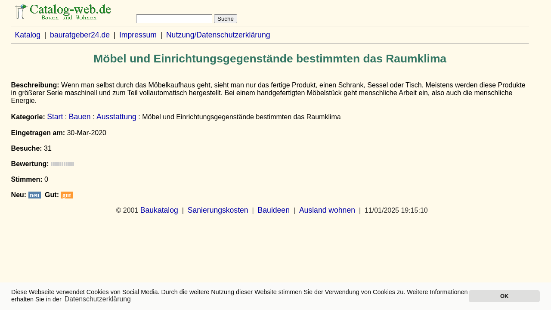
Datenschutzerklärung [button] (98, 299)
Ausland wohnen (327, 210)
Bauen (80, 116)
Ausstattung (116, 116)
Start (55, 116)
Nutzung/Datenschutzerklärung (218, 35)
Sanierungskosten (218, 210)
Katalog (27, 35)
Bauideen (274, 210)
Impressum (138, 35)
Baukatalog (159, 210)
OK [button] (504, 296)
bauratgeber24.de (80, 35)
